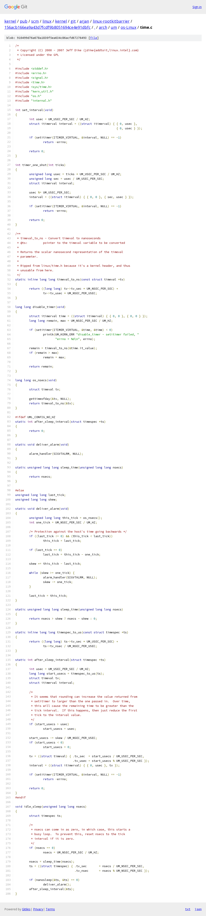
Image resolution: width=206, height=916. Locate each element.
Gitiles (26, 909)
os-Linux (128, 27)
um (114, 27)
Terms (50, 909)
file (93, 38)
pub (23, 21)
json (198, 909)
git (73, 21)
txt (187, 909)
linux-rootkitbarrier (111, 21)
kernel (10, 21)
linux (46, 21)
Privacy (38, 909)
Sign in (197, 7)
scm (35, 21)
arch (103, 27)
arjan (84, 21)
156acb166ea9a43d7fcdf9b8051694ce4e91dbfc (47, 27)
